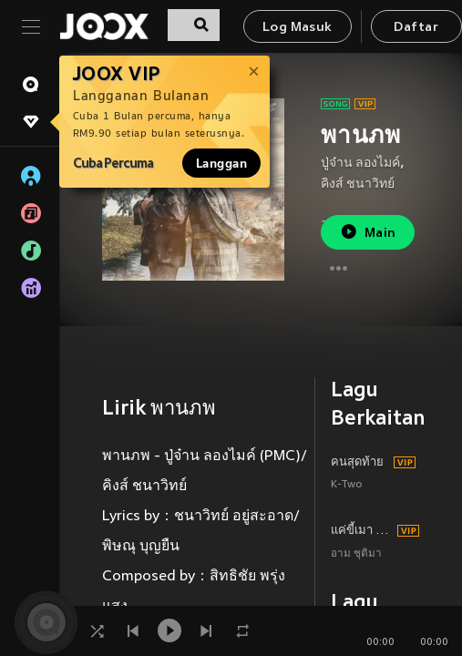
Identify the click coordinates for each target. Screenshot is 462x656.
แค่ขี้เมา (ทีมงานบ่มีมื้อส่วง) (361, 531)
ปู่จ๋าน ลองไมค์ (360, 163)
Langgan (221, 163)
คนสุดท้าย (357, 462)
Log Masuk (297, 28)
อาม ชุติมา (356, 554)
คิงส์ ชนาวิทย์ (358, 184)
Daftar (415, 28)
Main (367, 232)
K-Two (347, 485)
